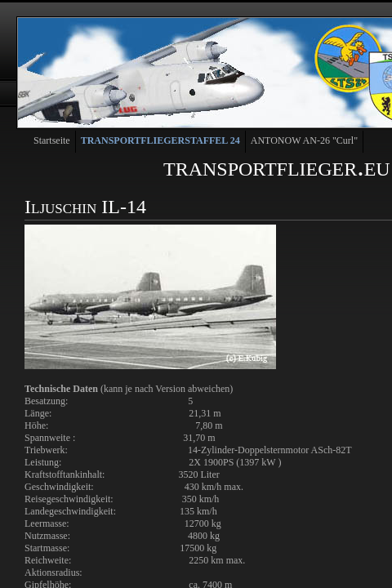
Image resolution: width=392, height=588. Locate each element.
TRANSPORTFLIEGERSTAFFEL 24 (160, 140)
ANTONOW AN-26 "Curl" (304, 140)
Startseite (51, 140)
